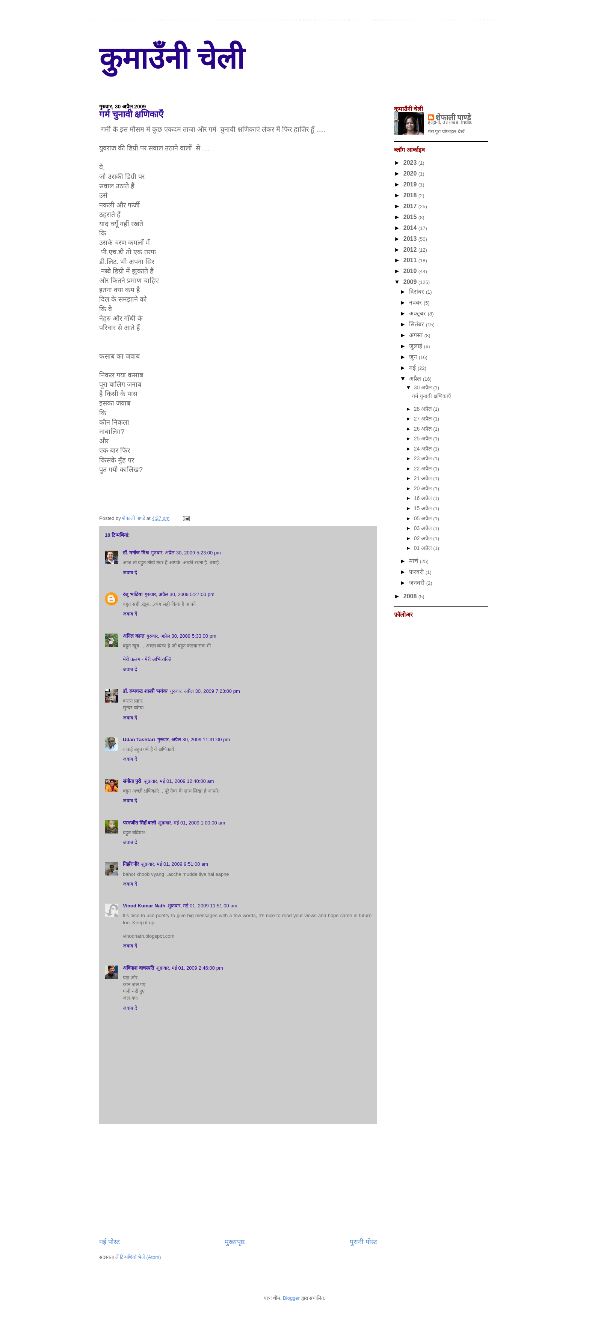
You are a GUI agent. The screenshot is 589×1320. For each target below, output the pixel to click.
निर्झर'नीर (131, 864)
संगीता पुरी (132, 781)
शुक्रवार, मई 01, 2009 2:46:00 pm (189, 968)
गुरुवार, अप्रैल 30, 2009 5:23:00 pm (186, 553)
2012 (410, 249)
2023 (410, 162)
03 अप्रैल (423, 528)
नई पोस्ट (109, 1242)
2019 (410, 184)
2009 (410, 282)
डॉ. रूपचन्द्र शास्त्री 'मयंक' (145, 691)
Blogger (291, 1298)
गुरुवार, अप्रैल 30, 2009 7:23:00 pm (205, 691)
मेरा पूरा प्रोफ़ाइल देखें (446, 131)
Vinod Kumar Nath (144, 906)
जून (413, 357)
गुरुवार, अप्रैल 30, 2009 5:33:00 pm (181, 636)
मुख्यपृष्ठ (235, 1242)
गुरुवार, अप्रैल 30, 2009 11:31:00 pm (193, 739)
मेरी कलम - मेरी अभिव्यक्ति (147, 659)
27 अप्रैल (423, 419)
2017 (410, 206)
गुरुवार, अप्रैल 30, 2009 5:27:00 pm (179, 594)
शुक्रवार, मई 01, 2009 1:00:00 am (191, 823)
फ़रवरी (417, 572)
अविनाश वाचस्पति (138, 968)
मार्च (414, 561)
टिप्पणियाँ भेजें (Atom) (140, 1257)
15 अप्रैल (423, 508)
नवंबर (416, 302)
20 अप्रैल (423, 488)
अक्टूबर (418, 313)
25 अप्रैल (423, 438)
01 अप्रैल (423, 548)
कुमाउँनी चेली (172, 58)
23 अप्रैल (423, 458)
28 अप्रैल (423, 409)
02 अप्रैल (423, 538)
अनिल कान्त (133, 636)
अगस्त (416, 335)
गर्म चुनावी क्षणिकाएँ (431, 396)
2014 (410, 228)
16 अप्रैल (423, 498)
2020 (410, 173)
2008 (410, 596)
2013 (410, 239)
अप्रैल (416, 378)
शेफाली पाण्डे (453, 117)
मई (413, 368)
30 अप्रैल (423, 387)
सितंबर (417, 324)
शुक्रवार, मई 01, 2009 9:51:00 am (174, 864)
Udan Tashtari (139, 739)
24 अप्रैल (423, 449)
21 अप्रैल (423, 478)
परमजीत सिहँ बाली (139, 823)
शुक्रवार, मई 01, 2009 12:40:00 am (179, 781)
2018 (410, 195)
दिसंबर (417, 291)
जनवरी (417, 583)
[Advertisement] (238, 1181)
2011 (410, 260)
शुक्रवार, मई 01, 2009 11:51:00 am (202, 906)
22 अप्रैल (423, 469)
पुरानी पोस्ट (363, 1242)
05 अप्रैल (423, 518)
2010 (410, 271)
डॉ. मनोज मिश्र (136, 553)
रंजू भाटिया (132, 594)
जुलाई (416, 346)
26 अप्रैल (423, 429)
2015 (410, 217)
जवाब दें (130, 572)
